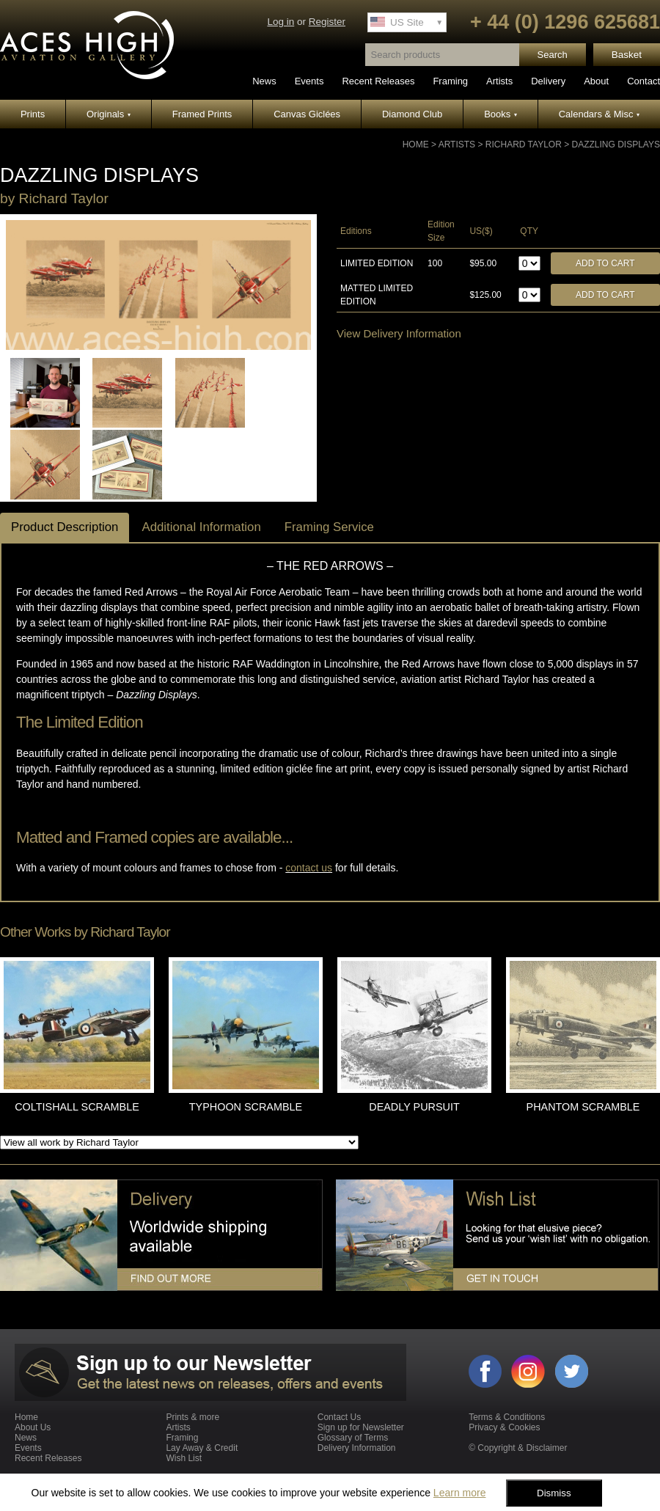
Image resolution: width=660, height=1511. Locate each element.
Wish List (184, 1458)
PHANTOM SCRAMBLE (583, 1107)
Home (416, 144)
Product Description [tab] (64, 527)
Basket (627, 54)
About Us (33, 1427)
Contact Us (339, 1417)
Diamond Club (412, 114)
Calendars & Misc (599, 114)
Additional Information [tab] (201, 527)
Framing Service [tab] (329, 527)
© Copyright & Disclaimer (518, 1448)
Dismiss (554, 1493)
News (264, 81)
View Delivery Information (399, 333)
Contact (643, 81)
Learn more (459, 1493)
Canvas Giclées (307, 114)
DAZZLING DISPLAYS (616, 144)
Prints (33, 114)
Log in (280, 21)
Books (500, 114)
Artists (499, 81)
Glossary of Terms (353, 1438)
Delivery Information (357, 1448)
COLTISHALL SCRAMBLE (77, 1107)
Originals (109, 114)
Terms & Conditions (507, 1417)
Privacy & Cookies (504, 1427)
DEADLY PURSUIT (414, 1107)
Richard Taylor (523, 144)
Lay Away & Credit (202, 1448)
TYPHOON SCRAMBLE (245, 1107)
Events (309, 81)
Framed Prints (202, 114)
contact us (308, 868)
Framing (450, 81)
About (596, 81)
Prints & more (192, 1417)
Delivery (548, 81)
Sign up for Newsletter (361, 1427)
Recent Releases (378, 81)
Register (327, 21)
